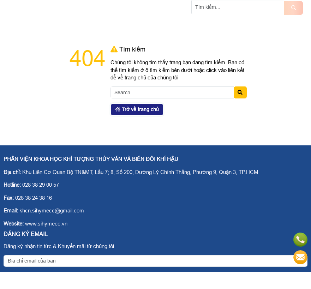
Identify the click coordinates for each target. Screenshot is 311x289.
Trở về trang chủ (137, 127)
